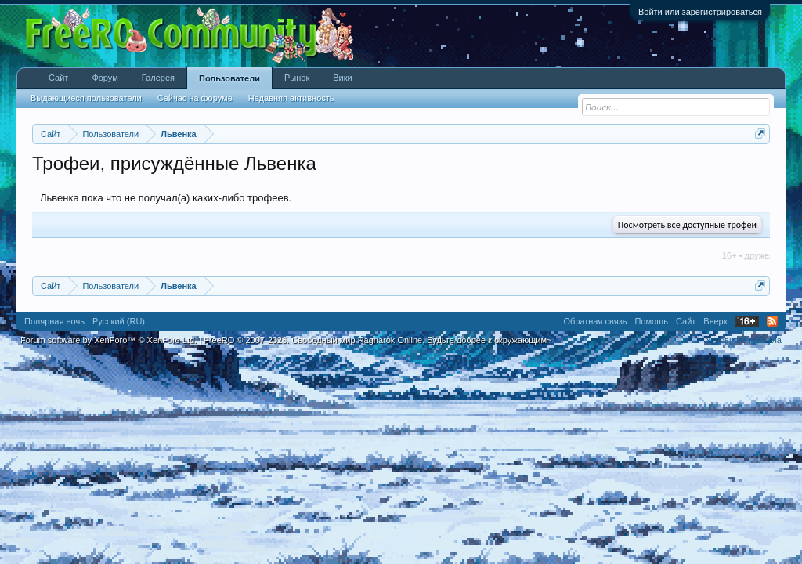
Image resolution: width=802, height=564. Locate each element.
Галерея (158, 77)
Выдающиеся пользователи (86, 98)
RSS (772, 321)
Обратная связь (595, 321)
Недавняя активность (291, 98)
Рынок (296, 77)
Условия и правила (744, 340)
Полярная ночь (54, 321)
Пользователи (229, 78)
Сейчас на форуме (195, 98)
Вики (342, 77)
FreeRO (377, 340)
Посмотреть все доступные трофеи (687, 224)
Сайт (58, 77)
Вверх (715, 321)
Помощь (651, 321)
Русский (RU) (118, 321)
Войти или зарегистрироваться (700, 11)
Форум (104, 77)
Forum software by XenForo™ (108, 340)
